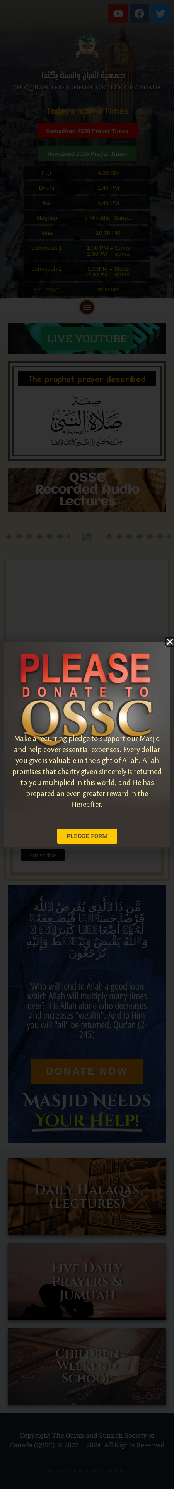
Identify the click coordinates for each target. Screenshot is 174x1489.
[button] (170, 642)
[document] (87, 744)
